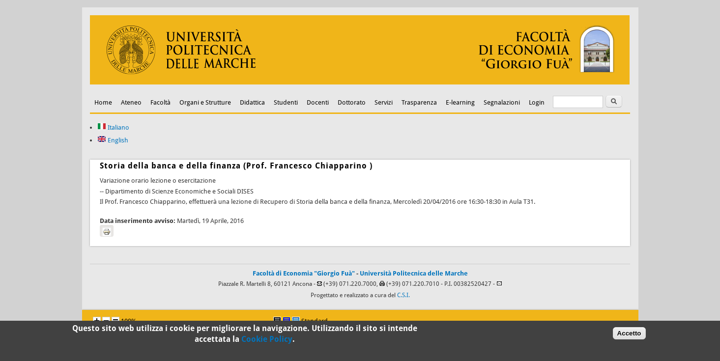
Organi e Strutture (205, 102)
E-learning (460, 102)
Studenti (286, 102)
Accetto (629, 334)
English (112, 140)
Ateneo (131, 102)
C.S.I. (403, 295)
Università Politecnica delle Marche (414, 273)
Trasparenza (419, 102)
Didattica (252, 102)
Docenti (318, 102)
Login (537, 102)
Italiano (113, 127)
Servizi (383, 102)
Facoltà (160, 102)
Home (103, 102)
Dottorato (352, 102)
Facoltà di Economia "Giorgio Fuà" (304, 273)
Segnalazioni (502, 102)
